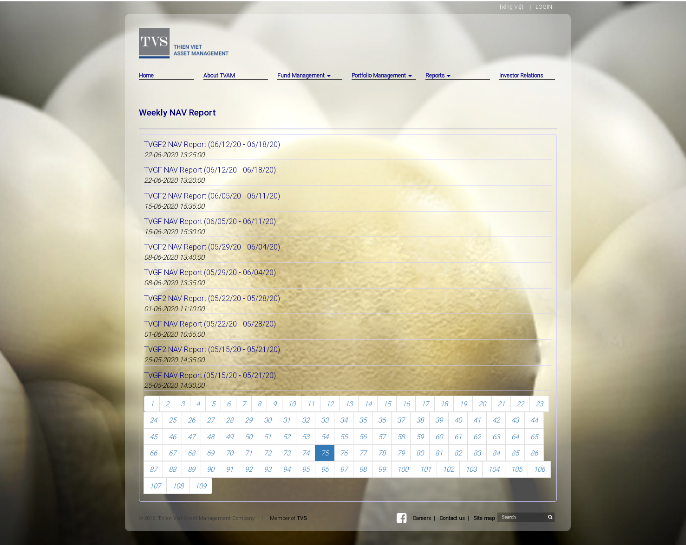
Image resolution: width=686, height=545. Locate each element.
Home (146, 75)
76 (343, 453)
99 (381, 469)
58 (401, 436)
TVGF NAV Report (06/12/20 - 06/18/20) (210, 169)
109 (200, 485)
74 (305, 453)
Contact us (452, 518)
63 (496, 436)
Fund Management (304, 75)
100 (402, 469)
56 (362, 436)
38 (420, 420)
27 (210, 420)
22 (520, 403)
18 (444, 403)
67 (172, 453)
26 (191, 420)
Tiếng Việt (511, 6)
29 (248, 420)
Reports (438, 75)
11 (310, 403)
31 (286, 420)
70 (229, 453)
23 (539, 403)
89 (191, 469)
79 (401, 453)
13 (349, 403)
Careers (421, 518)
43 (515, 420)
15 (387, 403)
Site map (484, 518)
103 (471, 469)
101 (425, 469)
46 (172, 436)
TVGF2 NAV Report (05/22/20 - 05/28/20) (212, 298)
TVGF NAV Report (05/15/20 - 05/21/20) (210, 375)
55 (343, 436)
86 (534, 453)
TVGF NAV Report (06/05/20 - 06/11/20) (210, 221)
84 (496, 453)
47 (191, 436)
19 (463, 403)
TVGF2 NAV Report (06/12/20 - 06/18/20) (212, 144)
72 (267, 453)
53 (305, 436)
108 (177, 485)
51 (267, 436)
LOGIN (544, 6)
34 (343, 420)
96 (324, 469)
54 (324, 436)
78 (381, 453)
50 (248, 436)
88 (172, 469)
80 (420, 453)
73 (286, 453)
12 (329, 403)
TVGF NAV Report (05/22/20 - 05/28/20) (210, 323)
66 (153, 453)
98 (362, 469)
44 (534, 420)
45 (153, 436)
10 (291, 403)
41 (477, 420)
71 (248, 453)
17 (425, 403)
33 (324, 420)
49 (229, 436)
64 (515, 436)
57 (381, 436)
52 (286, 436)
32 (305, 420)
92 (248, 469)
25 (172, 420)
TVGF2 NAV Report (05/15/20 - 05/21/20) (212, 349)
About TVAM (219, 75)
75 (324, 453)
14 (368, 403)
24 (153, 420)
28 (229, 420)
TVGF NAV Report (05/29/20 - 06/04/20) (210, 272)
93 (267, 469)
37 (401, 420)
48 (210, 436)
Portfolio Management (382, 75)
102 (448, 469)
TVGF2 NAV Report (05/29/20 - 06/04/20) (212, 246)
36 (381, 420)
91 (229, 469)
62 (477, 436)
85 (515, 453)
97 (343, 469)
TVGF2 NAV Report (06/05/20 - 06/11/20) (212, 195)
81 (439, 453)
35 (362, 420)
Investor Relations (521, 75)
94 (286, 469)
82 (458, 453)
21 (501, 403)
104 (493, 469)
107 (155, 485)
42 (496, 420)
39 (439, 420)
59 (420, 436)
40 (458, 420)
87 (153, 469)
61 (458, 436)
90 (210, 469)
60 (439, 436)
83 (477, 453)
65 (534, 436)
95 (305, 469)
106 (539, 469)
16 (406, 403)
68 (191, 453)
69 (210, 453)
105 (516, 469)
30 (267, 420)
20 (482, 403)
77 (362, 453)
